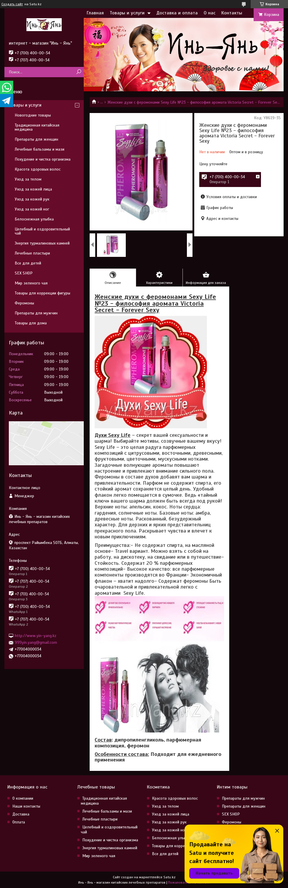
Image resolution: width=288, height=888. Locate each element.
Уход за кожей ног (32, 209)
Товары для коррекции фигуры (42, 293)
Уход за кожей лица (33, 189)
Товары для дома (31, 323)
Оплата (18, 822)
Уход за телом (28, 179)
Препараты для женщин (36, 139)
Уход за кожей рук (32, 199)
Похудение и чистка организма (43, 159)
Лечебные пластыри (32, 253)
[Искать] (78, 72)
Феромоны (24, 303)
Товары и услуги (127, 13)
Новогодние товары (33, 115)
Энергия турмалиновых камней (42, 243)
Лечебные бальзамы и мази (39, 149)
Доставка (20, 814)
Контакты (231, 13)
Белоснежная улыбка (34, 219)
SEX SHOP (24, 273)
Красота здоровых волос (38, 169)
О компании (22, 798)
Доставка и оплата (177, 13)
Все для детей (28, 263)
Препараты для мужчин (36, 313)
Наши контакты (26, 806)
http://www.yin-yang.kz (35, 635)
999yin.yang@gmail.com (36, 642)
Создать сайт (12, 4)
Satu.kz (169, 877)
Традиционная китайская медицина (37, 127)
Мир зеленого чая (31, 283)
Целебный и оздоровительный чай (42, 231)
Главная (95, 13)
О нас (209, 13)
